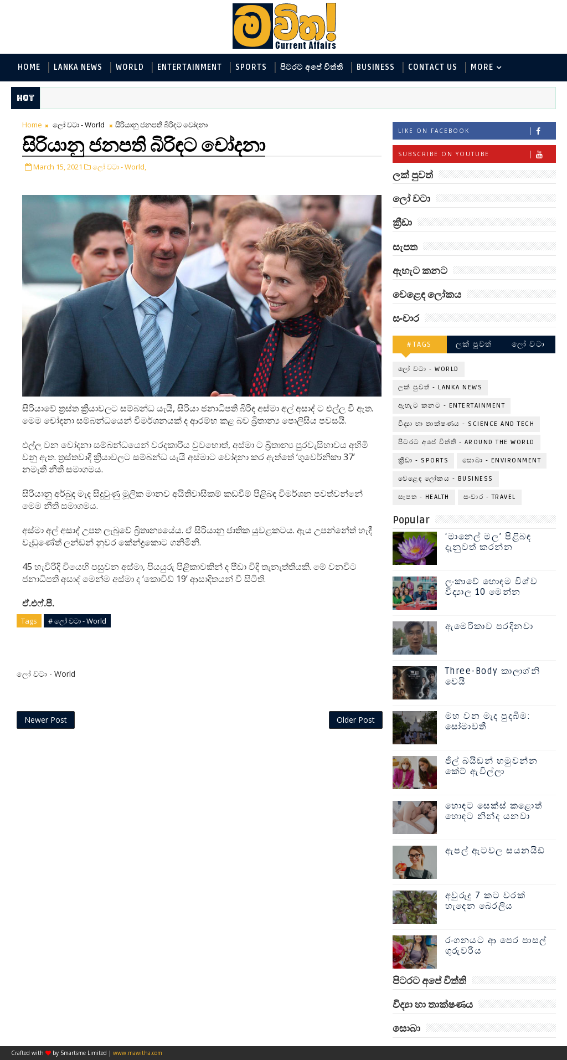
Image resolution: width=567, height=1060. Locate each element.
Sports (251, 67)
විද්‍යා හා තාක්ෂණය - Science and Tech (466, 424)
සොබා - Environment (501, 460)
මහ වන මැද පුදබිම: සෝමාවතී (488, 721)
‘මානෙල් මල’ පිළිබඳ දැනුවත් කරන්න (488, 542)
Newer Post (45, 719)
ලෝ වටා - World (79, 125)
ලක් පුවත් (474, 344)
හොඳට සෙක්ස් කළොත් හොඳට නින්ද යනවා (494, 811)
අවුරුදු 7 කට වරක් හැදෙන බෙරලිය (485, 901)
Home (29, 67)
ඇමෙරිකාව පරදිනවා (489, 626)
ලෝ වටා (528, 344)
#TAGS (419, 344)
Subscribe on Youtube (476, 154)
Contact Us (432, 67)
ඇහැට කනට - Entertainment (452, 406)
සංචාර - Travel (489, 497)
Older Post (356, 719)
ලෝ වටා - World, (119, 167)
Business (376, 67)
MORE (482, 67)
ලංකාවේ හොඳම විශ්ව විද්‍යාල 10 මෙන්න (491, 587)
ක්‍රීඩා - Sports (423, 460)
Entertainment (189, 67)
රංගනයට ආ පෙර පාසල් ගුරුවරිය (496, 945)
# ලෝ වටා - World (77, 621)
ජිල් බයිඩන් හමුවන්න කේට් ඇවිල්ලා (491, 766)
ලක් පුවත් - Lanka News (440, 387)
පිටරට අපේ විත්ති (311, 67)
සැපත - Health (424, 497)
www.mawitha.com (137, 1053)
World (130, 67)
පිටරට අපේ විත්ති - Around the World (466, 442)
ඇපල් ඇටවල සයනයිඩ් (495, 850)
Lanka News (78, 67)
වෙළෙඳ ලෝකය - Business (445, 479)
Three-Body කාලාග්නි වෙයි (492, 676)
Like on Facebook (476, 131)
